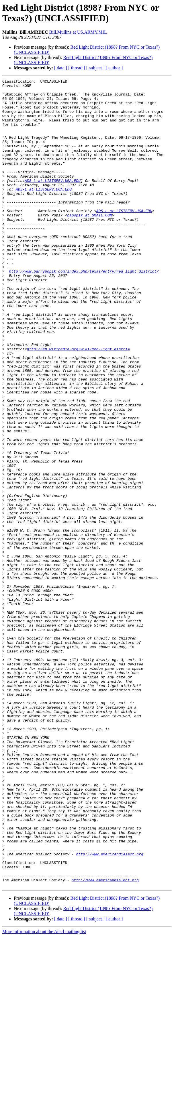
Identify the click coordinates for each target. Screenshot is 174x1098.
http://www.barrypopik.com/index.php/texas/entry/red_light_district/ (84, 310)
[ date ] (60, 67)
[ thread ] (76, 67)
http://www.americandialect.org (109, 1009)
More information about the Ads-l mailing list (44, 1093)
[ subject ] (95, 67)
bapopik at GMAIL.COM (89, 242)
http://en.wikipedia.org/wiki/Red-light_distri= (78, 403)
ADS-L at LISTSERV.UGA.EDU (53, 201)
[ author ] (114, 67)
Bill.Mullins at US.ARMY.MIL (78, 32)
